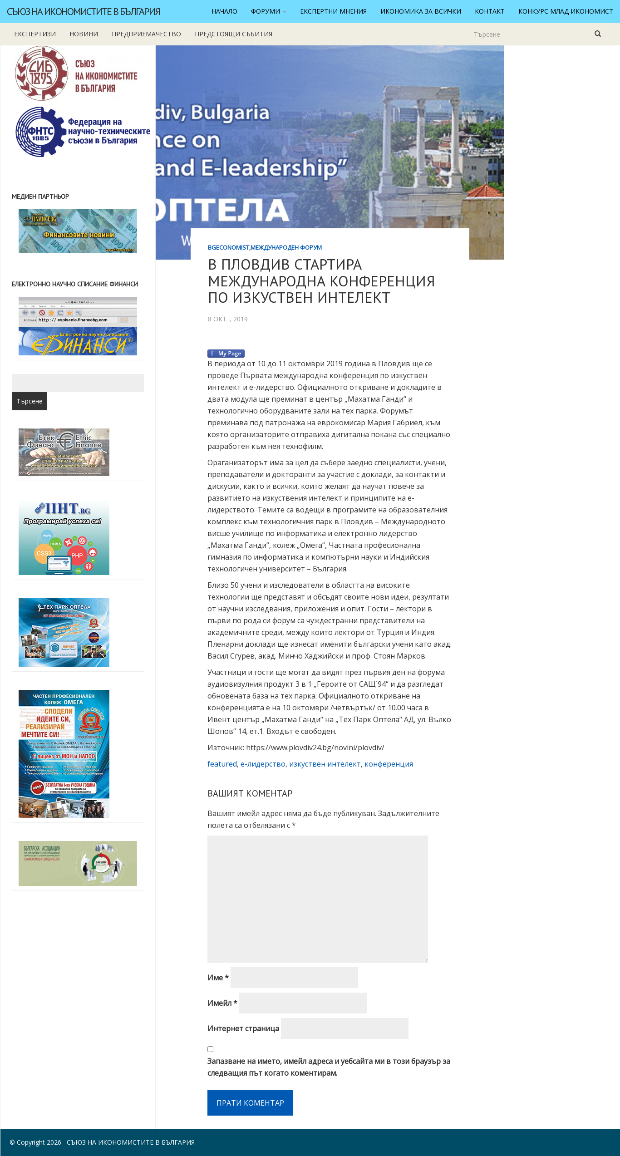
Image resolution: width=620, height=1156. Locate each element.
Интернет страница (243, 1028)
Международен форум (286, 247)
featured (222, 764)
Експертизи (35, 34)
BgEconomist (228, 247)
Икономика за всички (420, 11)
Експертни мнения (333, 11)
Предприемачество (146, 34)
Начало (224, 11)
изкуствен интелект (325, 764)
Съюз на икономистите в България (83, 11)
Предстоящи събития (233, 34)
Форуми (268, 11)
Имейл (222, 1003)
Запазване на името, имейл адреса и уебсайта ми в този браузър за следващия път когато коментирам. (328, 1067)
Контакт (490, 11)
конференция (388, 764)
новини (83, 34)
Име (218, 978)
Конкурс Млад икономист (565, 11)
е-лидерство (263, 764)
